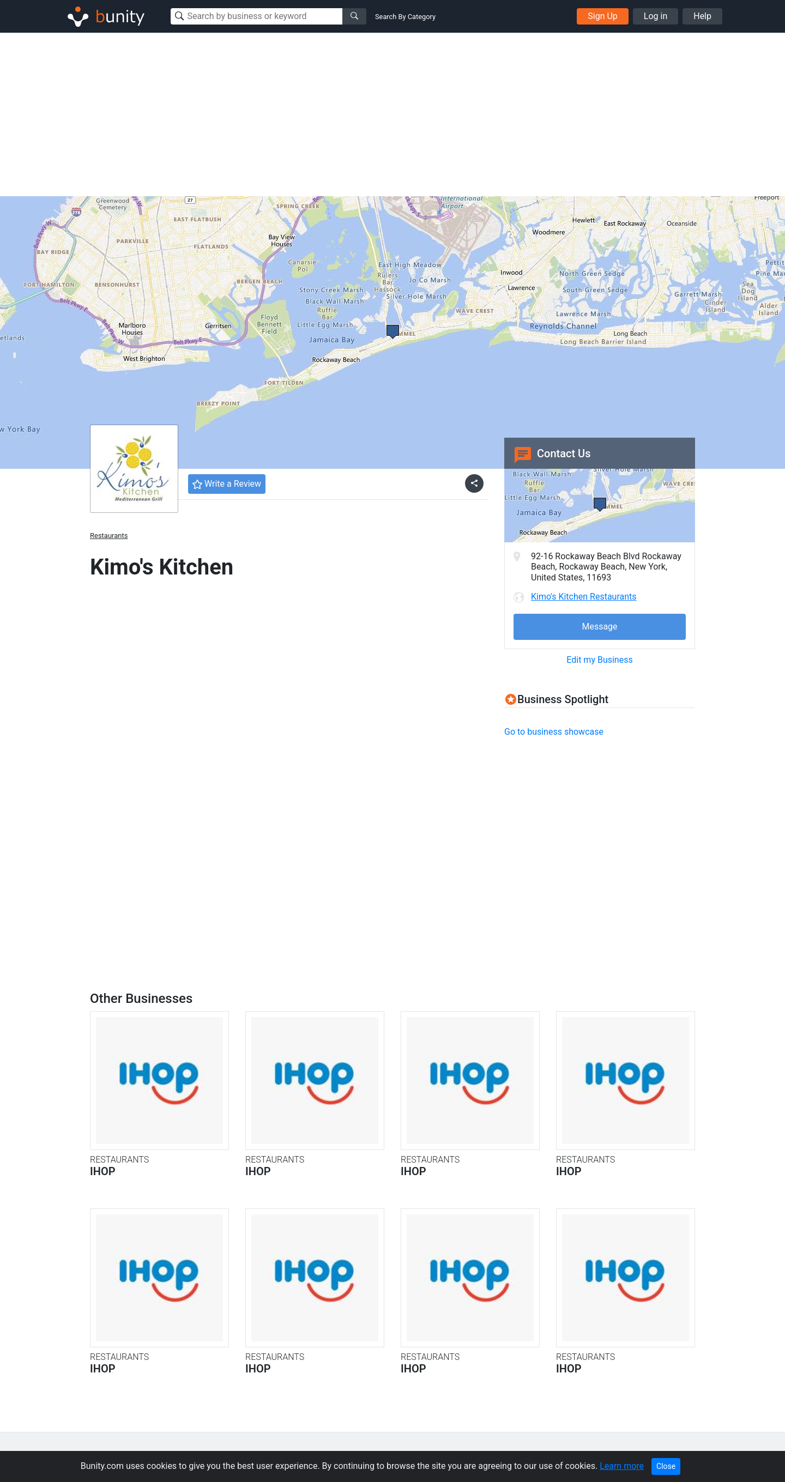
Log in (655, 16)
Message (599, 626)
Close (665, 1466)
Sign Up (603, 16)
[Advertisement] (392, 114)
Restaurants (109, 535)
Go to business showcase (553, 732)
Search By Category (405, 17)
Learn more (622, 1466)
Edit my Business (599, 660)
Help (702, 16)
